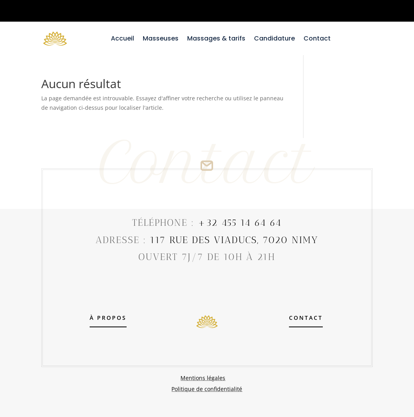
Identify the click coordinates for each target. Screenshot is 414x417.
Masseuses (160, 39)
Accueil (122, 39)
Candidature (274, 39)
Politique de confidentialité (206, 389)
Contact (317, 39)
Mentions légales (202, 378)
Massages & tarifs (216, 39)
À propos (108, 317)
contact (306, 317)
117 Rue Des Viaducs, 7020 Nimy (234, 239)
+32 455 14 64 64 (240, 222)
